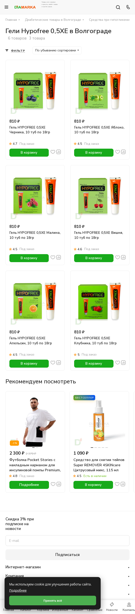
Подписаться (67, 554)
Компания (14, 576)
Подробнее (18, 590)
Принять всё (52, 600)
